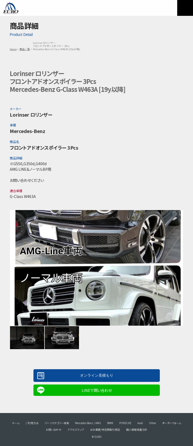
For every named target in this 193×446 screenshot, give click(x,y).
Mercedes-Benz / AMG (88, 423)
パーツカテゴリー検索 (56, 423)
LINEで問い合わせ (97, 390)
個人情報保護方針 (136, 429)
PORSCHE (125, 423)
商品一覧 (24, 49)
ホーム (15, 423)
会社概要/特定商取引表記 (105, 429)
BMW (110, 423)
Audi (140, 423)
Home (13, 49)
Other (152, 423)
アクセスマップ (75, 429)
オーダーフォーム (171, 423)
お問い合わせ (53, 429)
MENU (185, 8)
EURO (10, 8)
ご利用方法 (32, 423)
